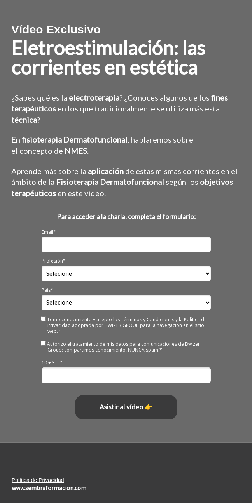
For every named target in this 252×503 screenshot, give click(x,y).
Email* (49, 232)
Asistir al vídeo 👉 (126, 407)
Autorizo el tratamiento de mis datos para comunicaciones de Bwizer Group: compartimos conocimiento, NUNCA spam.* (121, 347)
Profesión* (54, 261)
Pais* (47, 290)
